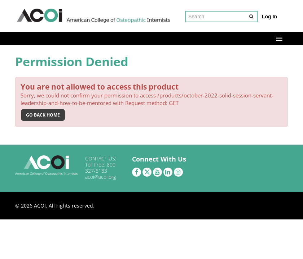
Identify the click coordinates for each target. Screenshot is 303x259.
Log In (269, 16)
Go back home (43, 115)
